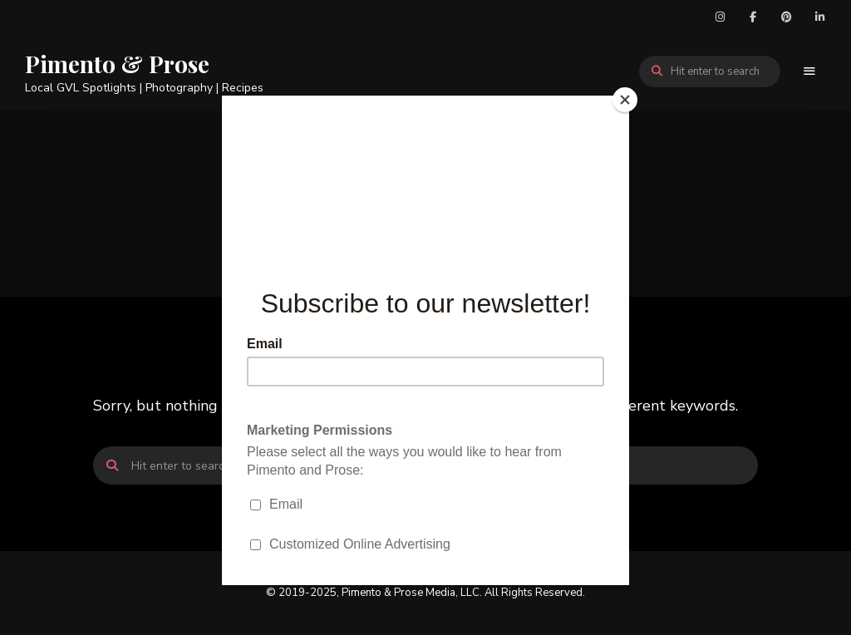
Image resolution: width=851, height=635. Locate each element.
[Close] (624, 99)
